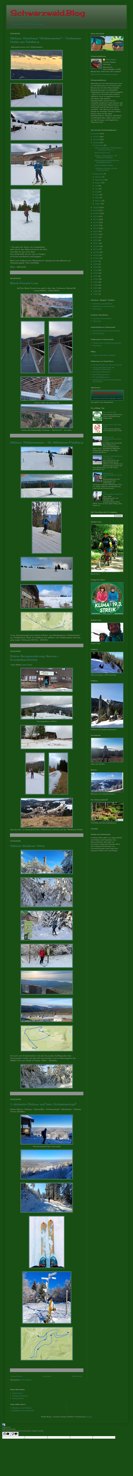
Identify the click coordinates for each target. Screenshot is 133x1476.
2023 (96, 143)
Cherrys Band (18, 1398)
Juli (96, 186)
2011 (95, 240)
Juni (97, 189)
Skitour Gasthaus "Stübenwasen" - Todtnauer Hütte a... (109, 149)
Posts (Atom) (26, 1380)
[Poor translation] (14, 1434)
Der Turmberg (98, 333)
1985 (96, 294)
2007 (96, 249)
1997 (95, 261)
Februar (98, 201)
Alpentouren (17, 1393)
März (97, 198)
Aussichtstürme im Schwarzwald (106, 331)
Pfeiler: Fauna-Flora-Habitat (104, 355)
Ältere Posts (77, 1376)
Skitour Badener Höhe (27, 846)
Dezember (99, 145)
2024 (96, 140)
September (100, 180)
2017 (96, 222)
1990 (96, 279)
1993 (96, 270)
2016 (96, 225)
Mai (97, 192)
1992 (96, 273)
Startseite (47, 1376)
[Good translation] (6, 1434)
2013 (96, 234)
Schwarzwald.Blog (47, 12)
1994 (96, 267)
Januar (98, 204)
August (98, 183)
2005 (96, 252)
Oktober (98, 177)
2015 (96, 228)
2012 (96, 237)
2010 (96, 243)
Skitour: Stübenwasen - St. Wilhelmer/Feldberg (46, 442)
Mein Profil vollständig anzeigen (104, 74)
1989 (96, 282)
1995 (96, 264)
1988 (95, 285)
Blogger (88, 1417)
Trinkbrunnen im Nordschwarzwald (107, 343)
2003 (96, 255)
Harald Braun (111, 60)
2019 (96, 216)
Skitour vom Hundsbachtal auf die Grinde (112, 439)
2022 (96, 207)
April (97, 195)
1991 (95, 276)
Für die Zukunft (109, 412)
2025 (96, 137)
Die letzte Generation (101, 372)
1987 (95, 288)
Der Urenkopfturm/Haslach (112, 493)
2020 (96, 213)
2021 (96, 210)
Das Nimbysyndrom (101, 374)
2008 (96, 246)
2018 (96, 219)
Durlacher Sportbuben (102, 318)
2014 (96, 231)
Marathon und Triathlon (102, 304)
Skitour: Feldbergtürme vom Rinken (112, 457)
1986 (96, 291)
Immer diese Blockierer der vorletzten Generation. (103, 368)
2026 (96, 134)
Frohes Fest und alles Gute (112, 425)
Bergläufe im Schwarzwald (103, 306)
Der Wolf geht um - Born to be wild (107, 365)
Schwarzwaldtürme (20, 1396)
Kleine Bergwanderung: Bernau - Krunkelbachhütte (34, 657)
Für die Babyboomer (101, 377)
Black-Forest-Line (24, 283)
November (99, 174)
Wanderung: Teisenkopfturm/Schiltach (112, 475)
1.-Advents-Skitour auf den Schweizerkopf (43, 1104)
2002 (96, 258)
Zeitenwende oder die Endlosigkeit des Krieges (107, 380)
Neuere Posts (16, 1376)
